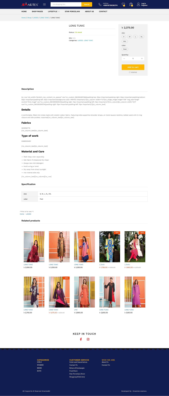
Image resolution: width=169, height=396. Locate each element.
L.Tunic (102, 264)
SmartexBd (46, 391)
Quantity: (125, 54)
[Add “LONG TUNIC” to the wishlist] (133, 72)
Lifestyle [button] (52, 11)
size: (123, 33)
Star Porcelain (72, 11)
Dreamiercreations (139, 391)
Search (86, 4)
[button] (124, 36)
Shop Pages (37, 11)
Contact (103, 11)
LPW (75, 310)
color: (124, 45)
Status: (71, 32)
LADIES (80, 40)
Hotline (105, 3)
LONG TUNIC (88, 40)
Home (24, 11)
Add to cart (133, 67)
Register (144, 5)
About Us (89, 11)
